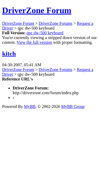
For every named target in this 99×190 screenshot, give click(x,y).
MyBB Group (72, 106)
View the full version (34, 42)
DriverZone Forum (36, 10)
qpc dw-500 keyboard (44, 33)
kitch (9, 53)
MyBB (30, 106)
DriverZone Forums (55, 23)
